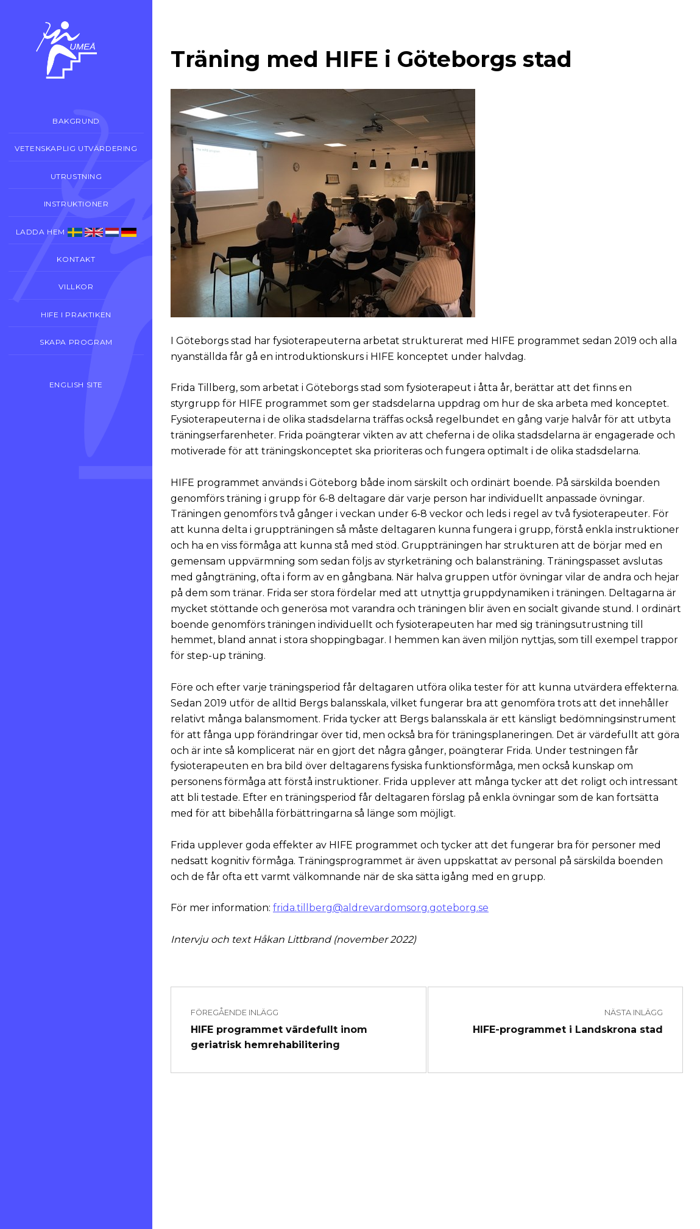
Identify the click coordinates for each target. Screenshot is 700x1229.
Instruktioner (76, 203)
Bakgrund (76, 120)
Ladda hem (76, 232)
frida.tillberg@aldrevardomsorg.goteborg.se (381, 908)
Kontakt (76, 259)
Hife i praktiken (76, 314)
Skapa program (76, 342)
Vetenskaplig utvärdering (76, 148)
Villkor (75, 286)
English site (76, 384)
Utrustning (76, 176)
